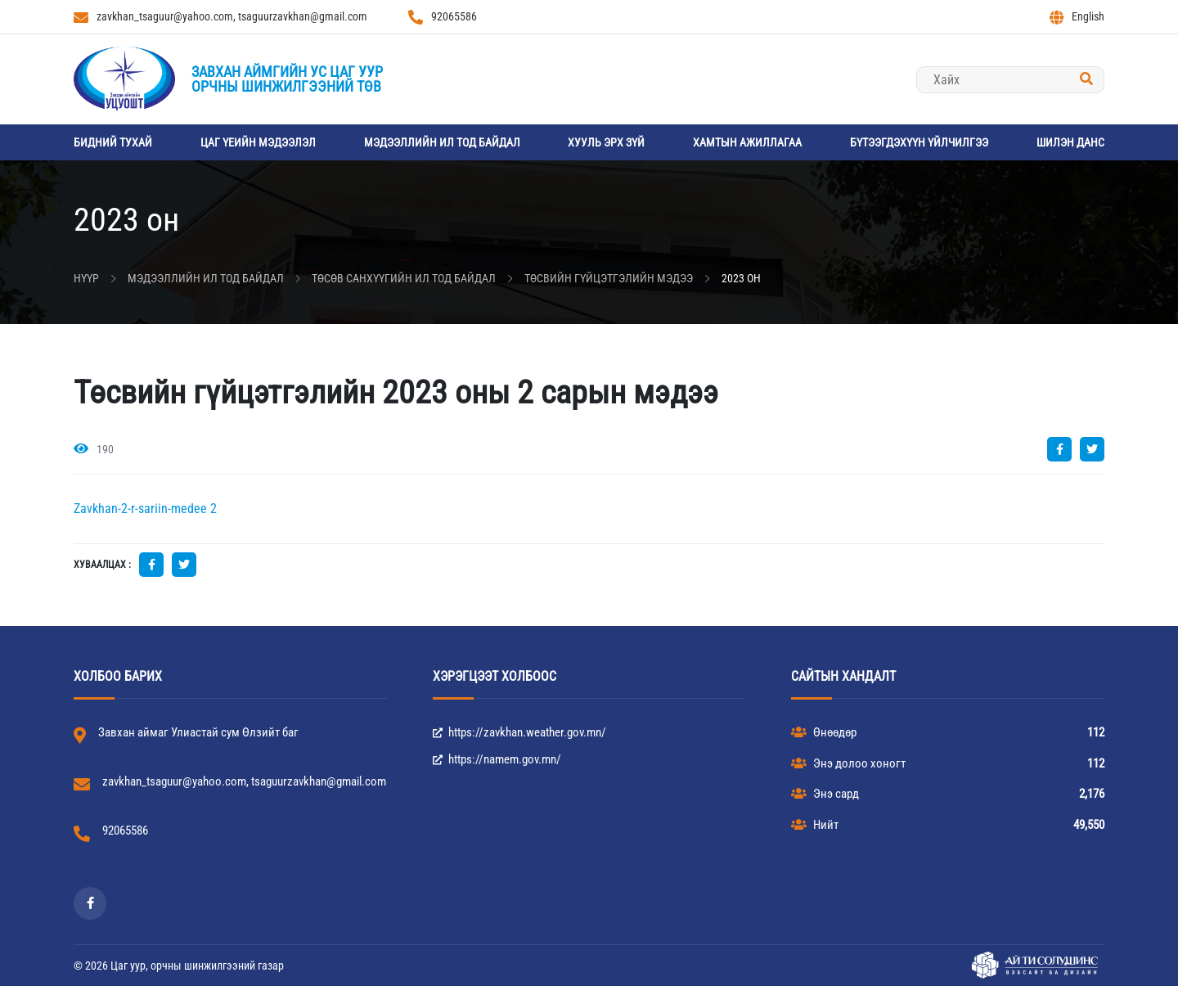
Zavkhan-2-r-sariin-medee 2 (145, 508)
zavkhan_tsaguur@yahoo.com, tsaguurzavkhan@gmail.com (220, 17)
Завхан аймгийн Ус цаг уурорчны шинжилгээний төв (287, 79)
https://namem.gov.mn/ (497, 759)
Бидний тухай (113, 142)
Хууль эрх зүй (606, 142)
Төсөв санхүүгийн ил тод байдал (404, 278)
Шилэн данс (1070, 142)
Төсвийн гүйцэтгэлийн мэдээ (608, 278)
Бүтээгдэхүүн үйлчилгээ (919, 142)
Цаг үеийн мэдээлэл (258, 142)
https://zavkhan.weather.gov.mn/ (519, 732)
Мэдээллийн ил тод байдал (442, 142)
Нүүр (86, 278)
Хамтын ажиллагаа (747, 142)
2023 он (741, 278)
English (1077, 17)
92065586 (442, 17)
